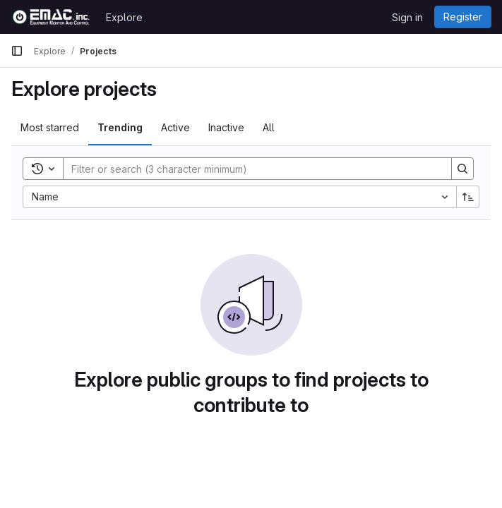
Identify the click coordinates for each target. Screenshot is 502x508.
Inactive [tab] (226, 127)
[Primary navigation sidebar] (17, 51)
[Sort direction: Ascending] (468, 197)
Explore (124, 17)
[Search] (250, 168)
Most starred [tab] (49, 127)
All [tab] (269, 127)
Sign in (407, 17)
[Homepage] (51, 17)
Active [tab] (175, 127)
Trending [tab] (120, 127)
